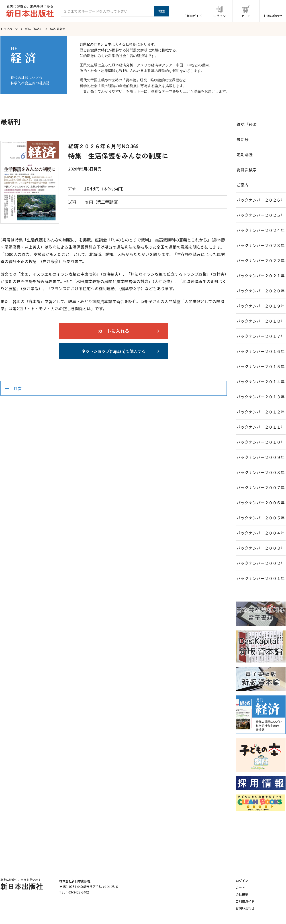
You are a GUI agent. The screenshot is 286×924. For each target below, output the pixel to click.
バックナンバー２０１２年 (261, 412)
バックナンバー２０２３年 (261, 245)
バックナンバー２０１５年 (261, 366)
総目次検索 (247, 169)
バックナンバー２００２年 (261, 563)
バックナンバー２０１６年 (261, 351)
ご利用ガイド (245, 901)
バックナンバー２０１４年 (261, 381)
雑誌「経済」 (34, 29)
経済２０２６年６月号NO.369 (103, 146)
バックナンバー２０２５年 (261, 215)
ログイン (242, 880)
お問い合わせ (245, 908)
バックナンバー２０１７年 (261, 336)
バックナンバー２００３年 (261, 548)
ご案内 (243, 185)
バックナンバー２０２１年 (261, 275)
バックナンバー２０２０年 (261, 291)
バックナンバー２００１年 (261, 578)
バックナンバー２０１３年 (261, 396)
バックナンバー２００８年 (261, 472)
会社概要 (242, 894)
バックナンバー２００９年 (261, 457)
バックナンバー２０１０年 (261, 442)
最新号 (243, 139)
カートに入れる (113, 331)
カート (240, 887)
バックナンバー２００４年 (261, 533)
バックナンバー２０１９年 (261, 306)
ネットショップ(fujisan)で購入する (114, 351)
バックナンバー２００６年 (261, 502)
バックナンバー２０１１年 (261, 427)
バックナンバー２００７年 (261, 487)
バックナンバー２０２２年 (261, 260)
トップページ (9, 29)
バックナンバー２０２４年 (261, 230)
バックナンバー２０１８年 (261, 321)
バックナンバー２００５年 (261, 518)
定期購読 (245, 154)
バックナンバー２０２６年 (261, 200)
